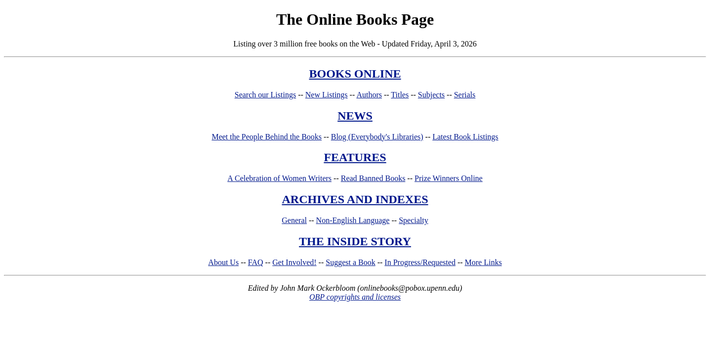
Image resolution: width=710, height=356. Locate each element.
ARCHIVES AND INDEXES (355, 199)
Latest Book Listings (465, 137)
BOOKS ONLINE (355, 73)
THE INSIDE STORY (355, 241)
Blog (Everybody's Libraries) (377, 137)
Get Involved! (294, 262)
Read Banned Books (373, 178)
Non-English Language (353, 220)
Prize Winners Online (449, 178)
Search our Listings (265, 94)
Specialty (413, 220)
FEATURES (355, 157)
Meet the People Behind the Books (266, 137)
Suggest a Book (350, 262)
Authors (369, 94)
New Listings (326, 94)
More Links (483, 262)
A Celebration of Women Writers (279, 178)
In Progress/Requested (420, 262)
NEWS (355, 115)
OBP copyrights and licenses (355, 297)
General (294, 220)
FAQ (255, 262)
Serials (465, 94)
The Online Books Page (355, 19)
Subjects (431, 94)
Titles (400, 94)
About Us (223, 262)
